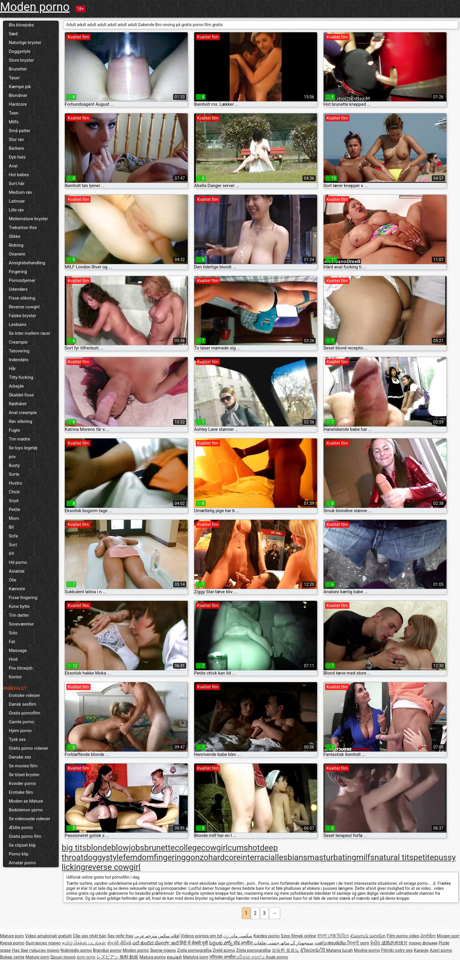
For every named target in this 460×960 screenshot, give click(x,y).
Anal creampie (23, 412)
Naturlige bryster (25, 42)
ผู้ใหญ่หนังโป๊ (313, 950)
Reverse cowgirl (24, 307)
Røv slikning (20, 421)
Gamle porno (21, 721)
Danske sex (20, 757)
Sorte (14, 474)
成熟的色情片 (394, 943)
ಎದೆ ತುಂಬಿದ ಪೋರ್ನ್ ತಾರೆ (156, 943)
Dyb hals (17, 157)
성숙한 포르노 (285, 950)
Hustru (15, 483)
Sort (13, 544)
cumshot (244, 848)
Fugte (14, 430)
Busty (14, 465)
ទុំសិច (375, 943)
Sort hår (16, 183)
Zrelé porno (224, 950)
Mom (14, 518)
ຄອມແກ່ (174, 957)
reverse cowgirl (112, 867)
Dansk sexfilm (22, 704)
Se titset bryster (24, 774)
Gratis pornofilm (24, 713)
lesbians (292, 857)
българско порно (43, 943)
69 (11, 553)
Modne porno (367, 950)
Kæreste (17, 588)
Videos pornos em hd (201, 936)
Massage (18, 650)
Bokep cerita (12, 957)
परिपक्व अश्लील (222, 957)
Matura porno (152, 957)
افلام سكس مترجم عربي (157, 936)
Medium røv (20, 192)
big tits (74, 848)
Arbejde (16, 386)
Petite (14, 509)
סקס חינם (86, 957)
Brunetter (18, 69)
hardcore (224, 857)
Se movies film (23, 766)
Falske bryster (22, 315)
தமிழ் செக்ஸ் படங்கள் (84, 943)
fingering (170, 857)
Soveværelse (21, 624)
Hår (12, 368)
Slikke (14, 236)
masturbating (331, 857)
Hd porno (18, 562)
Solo (13, 632)
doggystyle (103, 857)
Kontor (15, 677)
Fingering (18, 271)
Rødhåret (17, 403)
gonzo (197, 857)
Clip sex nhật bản (89, 936)
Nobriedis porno (76, 950)
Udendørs (18, 289)
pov (12, 456)
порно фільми (423, 943)
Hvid (13, 659)
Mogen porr (448, 936)
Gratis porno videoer (28, 748)
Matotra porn (196, 957)
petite (423, 857)
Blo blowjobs (21, 25)
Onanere (17, 254)
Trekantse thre (23, 227)
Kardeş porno (266, 936)
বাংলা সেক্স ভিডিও (333, 936)
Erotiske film (21, 792)
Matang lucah (339, 950)
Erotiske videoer (24, 695)
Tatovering (19, 351)
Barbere (16, 148)
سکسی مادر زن (237, 936)
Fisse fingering (23, 597)
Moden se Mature (26, 801)
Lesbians (17, 324)
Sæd (13, 33)
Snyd (13, 500)
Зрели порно (163, 950)
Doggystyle (20, 51)
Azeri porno (441, 950)
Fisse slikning (22, 298)
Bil (11, 527)
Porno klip (18, 854)
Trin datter (19, 615)
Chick (14, 492)
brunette (159, 848)
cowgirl (214, 848)
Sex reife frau (120, 936)
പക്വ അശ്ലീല (330, 943)
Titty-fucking (21, 377)
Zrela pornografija (194, 950)
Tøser (14, 77)
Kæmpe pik (20, 86)
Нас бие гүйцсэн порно (35, 950)
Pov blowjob (21, 668)
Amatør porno (22, 862)
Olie (12, 580)
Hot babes (19, 174)
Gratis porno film (25, 836)
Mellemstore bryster (28, 218)
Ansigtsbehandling (27, 262)
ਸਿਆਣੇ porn (358, 943)
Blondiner (18, 95)
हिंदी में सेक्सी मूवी (194, 943)
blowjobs (127, 848)
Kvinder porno (22, 783)
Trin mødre (19, 439)
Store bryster (21, 60)
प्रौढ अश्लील (244, 943)
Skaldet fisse (21, 395)
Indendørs (18, 359)
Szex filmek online (298, 936)
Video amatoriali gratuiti (48, 936)
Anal (13, 166)
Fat (12, 641)
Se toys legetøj (23, 447)
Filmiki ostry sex (397, 950)
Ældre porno (21, 827)
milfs (365, 857)
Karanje (421, 950)
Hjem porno (20, 730)
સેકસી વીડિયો (119, 943)
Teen (13, 113)
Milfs (13, 122)
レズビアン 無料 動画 (117, 957)
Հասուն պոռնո (368, 936)
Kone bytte (19, 606)
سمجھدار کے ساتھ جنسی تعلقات (283, 943)
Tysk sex (17, 739)
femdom (138, 857)
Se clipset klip (22, 845)
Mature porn (12, 936)
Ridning (16, 245)
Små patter (19, 130)
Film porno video (403, 936)
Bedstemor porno (26, 810)
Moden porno (35, 7)
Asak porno (277, 957)
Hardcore (18, 104)
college (188, 848)
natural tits (394, 857)
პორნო (428, 936)
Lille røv (16, 210)
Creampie (18, 342)
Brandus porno (107, 950)
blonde (99, 848)
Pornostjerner (22, 280)
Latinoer (17, 201)
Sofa (13, 536)
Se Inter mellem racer (29, 333)
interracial (259, 857)
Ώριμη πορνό (63, 957)
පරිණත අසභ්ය (250, 957)
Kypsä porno (12, 943)
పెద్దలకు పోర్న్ (221, 943)
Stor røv (16, 139)
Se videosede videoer (29, 818)
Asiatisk (16, 571)
